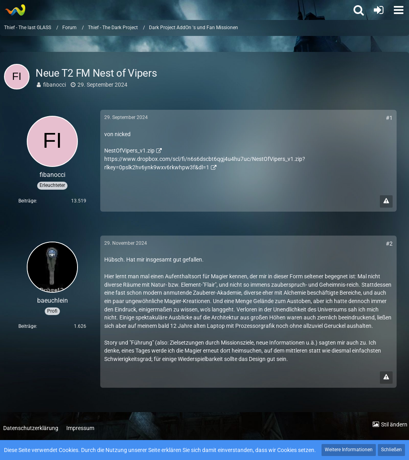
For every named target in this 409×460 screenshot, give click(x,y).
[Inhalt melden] (386, 201)
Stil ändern (394, 424)
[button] (399, 10)
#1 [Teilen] (389, 118)
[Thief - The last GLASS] (15, 10)
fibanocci (54, 84)
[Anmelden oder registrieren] (379, 10)
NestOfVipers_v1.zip (129, 150)
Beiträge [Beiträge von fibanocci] (27, 201)
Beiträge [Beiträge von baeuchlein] (27, 326)
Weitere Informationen (349, 449)
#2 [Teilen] (389, 243)
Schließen (391, 449)
